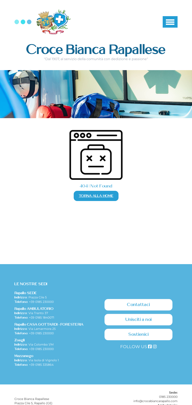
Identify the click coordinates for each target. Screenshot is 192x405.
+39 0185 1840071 (41, 353)
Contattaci (138, 340)
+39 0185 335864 (41, 400)
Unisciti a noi (139, 354)
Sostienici (138, 369)
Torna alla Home (96, 196)
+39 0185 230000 (41, 337)
